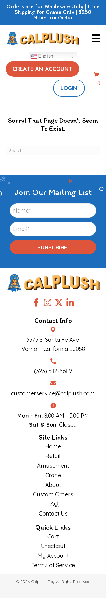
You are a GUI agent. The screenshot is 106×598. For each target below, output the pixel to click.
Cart (53, 536)
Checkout (53, 545)
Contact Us (53, 513)
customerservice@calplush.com (53, 393)
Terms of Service (53, 565)
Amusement (53, 465)
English (41, 56)
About (53, 484)
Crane (53, 475)
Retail (53, 455)
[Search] (53, 150)
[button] (53, 247)
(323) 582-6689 (53, 370)
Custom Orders (53, 494)
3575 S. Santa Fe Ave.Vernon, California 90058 (53, 344)
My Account (53, 555)
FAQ (53, 503)
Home (53, 446)
